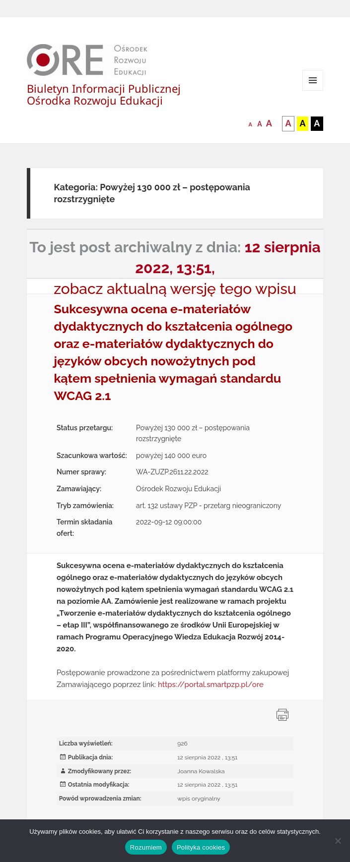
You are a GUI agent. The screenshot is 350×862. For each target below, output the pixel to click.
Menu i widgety (313, 90)
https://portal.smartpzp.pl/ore (211, 684)
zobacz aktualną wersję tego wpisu (175, 288)
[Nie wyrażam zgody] (338, 841)
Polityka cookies (201, 847)
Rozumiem (146, 847)
